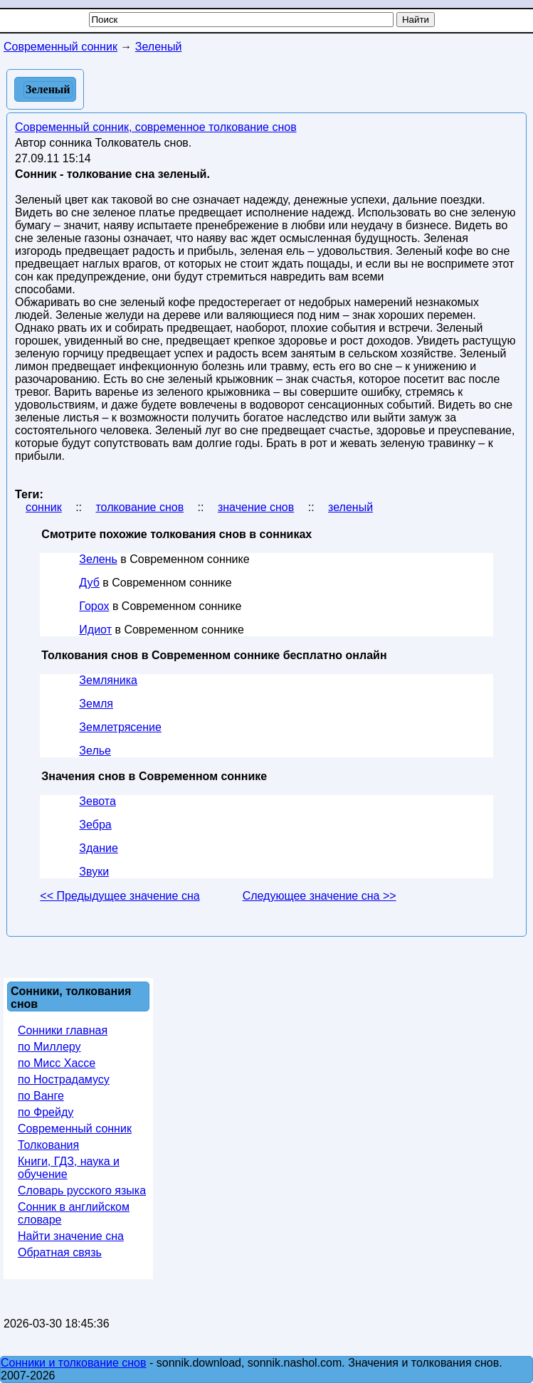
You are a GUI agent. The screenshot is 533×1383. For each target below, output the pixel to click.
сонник (44, 507)
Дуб (89, 583)
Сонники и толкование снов (74, 1363)
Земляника (108, 680)
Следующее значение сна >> (319, 896)
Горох (94, 606)
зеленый (350, 507)
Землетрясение (120, 727)
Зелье (95, 751)
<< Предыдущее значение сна (119, 896)
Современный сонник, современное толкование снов (156, 127)
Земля (96, 704)
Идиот (95, 630)
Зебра (95, 825)
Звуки (94, 872)
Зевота (97, 801)
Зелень (98, 559)
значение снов (256, 507)
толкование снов (139, 507)
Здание (98, 848)
